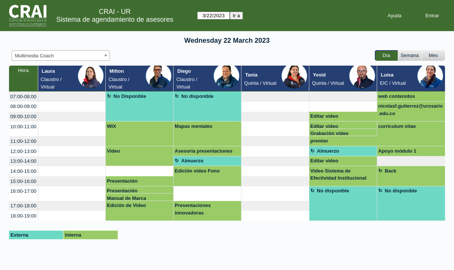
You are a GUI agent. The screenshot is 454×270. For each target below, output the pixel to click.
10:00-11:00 (23, 126)
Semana (410, 55)
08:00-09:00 (23, 106)
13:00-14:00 (23, 161)
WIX (111, 126)
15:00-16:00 (23, 181)
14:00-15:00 (23, 171)
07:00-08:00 (23, 96)
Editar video (324, 116)
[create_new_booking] (72, 97)
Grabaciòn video (329, 133)
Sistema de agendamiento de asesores (114, 19)
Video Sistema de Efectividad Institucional (338, 174)
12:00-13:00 (23, 151)
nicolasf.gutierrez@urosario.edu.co (410, 109)
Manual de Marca (126, 198)
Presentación (122, 181)
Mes (433, 55)
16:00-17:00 (23, 191)
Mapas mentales (193, 126)
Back (390, 171)
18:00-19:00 (23, 216)
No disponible (197, 96)
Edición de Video (126, 205)
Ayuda (395, 15)
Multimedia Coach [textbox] (34, 55)
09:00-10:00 (23, 116)
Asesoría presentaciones (203, 151)
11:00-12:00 (23, 141)
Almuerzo (328, 151)
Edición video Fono (197, 171)
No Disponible (130, 96)
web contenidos (396, 96)
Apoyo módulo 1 (397, 151)
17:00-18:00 (23, 205)
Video (113, 151)
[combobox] (61, 55)
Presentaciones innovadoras (193, 209)
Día (386, 55)
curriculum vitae (397, 126)
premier (319, 141)
